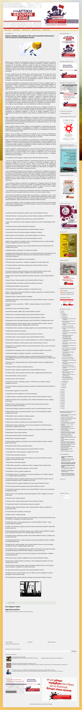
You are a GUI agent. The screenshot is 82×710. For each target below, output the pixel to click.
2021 (62, 391)
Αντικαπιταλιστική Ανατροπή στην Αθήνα (68, 422)
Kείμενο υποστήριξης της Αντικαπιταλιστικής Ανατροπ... (67, 377)
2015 (62, 400)
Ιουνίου (63, 386)
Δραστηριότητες (46, 29)
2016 (62, 398)
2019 (62, 394)
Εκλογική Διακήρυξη (64, 471)
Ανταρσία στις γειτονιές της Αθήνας (67, 417)
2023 (62, 312)
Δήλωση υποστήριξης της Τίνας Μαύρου (69, 347)
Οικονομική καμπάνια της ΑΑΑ (67, 379)
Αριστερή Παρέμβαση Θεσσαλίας (67, 435)
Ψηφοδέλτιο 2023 (26, 29)
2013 (62, 403)
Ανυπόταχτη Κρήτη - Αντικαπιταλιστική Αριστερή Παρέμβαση (67, 429)
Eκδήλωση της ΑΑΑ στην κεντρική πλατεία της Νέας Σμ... (68, 372)
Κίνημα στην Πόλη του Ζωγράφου (67, 473)
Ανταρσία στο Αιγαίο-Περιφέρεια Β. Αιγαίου (68, 418)
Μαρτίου (63, 387)
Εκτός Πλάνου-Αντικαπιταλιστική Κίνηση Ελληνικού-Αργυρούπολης (68, 445)
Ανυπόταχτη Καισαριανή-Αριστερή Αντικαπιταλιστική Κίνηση (67, 427)
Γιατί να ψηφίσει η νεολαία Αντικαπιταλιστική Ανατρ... (67, 338)
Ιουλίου (63, 384)
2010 (62, 408)
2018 (62, 395)
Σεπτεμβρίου (64, 381)
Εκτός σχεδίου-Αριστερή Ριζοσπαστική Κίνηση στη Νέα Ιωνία (68, 447)
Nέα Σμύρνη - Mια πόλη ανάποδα (67, 470)
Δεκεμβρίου (64, 314)
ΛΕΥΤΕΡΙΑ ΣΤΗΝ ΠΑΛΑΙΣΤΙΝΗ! (67, 326)
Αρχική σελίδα (7, 29)
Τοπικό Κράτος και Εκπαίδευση (67, 357)
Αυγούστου (64, 382)
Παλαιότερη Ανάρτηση (51, 642)
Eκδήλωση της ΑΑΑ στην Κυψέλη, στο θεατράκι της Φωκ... (68, 375)
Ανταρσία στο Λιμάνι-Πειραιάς (66, 419)
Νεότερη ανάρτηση (9, 642)
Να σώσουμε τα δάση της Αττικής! (68, 358)
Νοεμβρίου (64, 315)
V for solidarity (64, 290)
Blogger (50, 704)
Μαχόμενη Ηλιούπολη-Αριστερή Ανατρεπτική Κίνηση (66, 449)
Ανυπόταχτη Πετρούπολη (65, 430)
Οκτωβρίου (64, 317)
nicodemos (44, 704)
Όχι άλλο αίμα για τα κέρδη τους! (67, 365)
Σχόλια (62, 497)
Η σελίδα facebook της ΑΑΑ (66, 113)
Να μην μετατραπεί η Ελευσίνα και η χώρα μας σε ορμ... (68, 322)
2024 (62, 311)
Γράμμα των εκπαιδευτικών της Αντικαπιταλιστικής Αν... (67, 355)
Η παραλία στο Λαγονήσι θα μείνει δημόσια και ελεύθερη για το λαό (24, 663)
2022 (62, 389)
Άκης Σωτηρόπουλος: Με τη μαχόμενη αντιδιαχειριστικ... (68, 350)
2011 (62, 406)
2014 (62, 402)
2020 (62, 392)
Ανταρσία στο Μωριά (64, 421)
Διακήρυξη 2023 (16, 29)
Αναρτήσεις (63, 495)
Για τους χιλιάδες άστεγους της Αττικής (19, 657)
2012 (62, 405)
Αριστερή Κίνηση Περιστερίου (66, 434)
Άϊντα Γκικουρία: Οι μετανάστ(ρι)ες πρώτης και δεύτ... (68, 352)
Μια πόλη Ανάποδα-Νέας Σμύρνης (67, 451)
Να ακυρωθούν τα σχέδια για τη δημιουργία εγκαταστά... (67, 336)
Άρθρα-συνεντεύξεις (36, 29)
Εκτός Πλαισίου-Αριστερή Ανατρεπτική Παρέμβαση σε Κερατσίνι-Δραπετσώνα (68, 442)
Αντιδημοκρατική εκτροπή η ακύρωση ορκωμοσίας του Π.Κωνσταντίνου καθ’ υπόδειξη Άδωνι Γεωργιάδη (67, 459)
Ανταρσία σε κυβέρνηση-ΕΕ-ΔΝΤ (68, 292)
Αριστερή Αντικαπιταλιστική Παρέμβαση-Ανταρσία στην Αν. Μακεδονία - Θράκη (68, 433)
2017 (62, 397)
